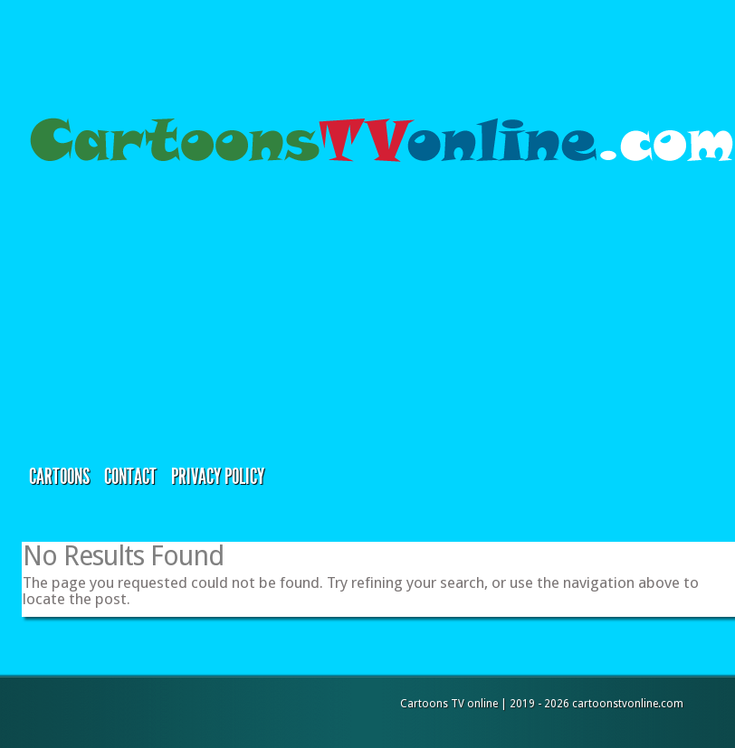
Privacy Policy (217, 476)
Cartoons (59, 476)
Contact (130, 476)
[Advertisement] (188, 316)
